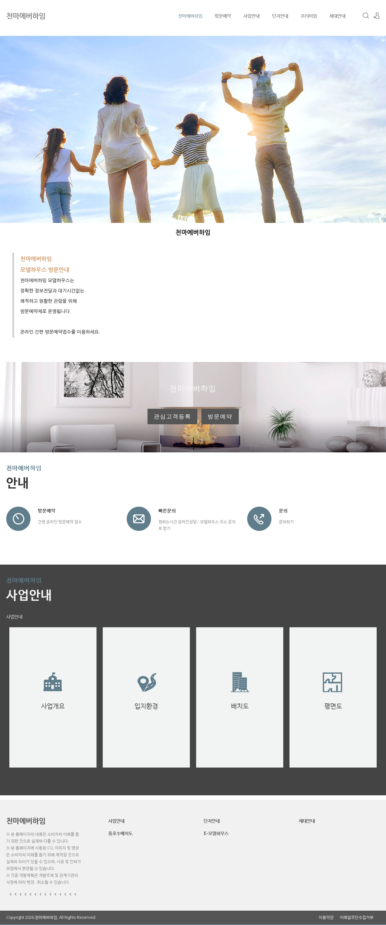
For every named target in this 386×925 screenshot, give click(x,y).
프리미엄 (309, 15)
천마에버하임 (190, 15)
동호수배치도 (120, 833)
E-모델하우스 (216, 833)
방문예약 (223, 15)
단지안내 (280, 15)
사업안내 (251, 15)
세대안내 (337, 15)
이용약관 (326, 917)
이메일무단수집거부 (357, 917)
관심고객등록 (172, 416)
